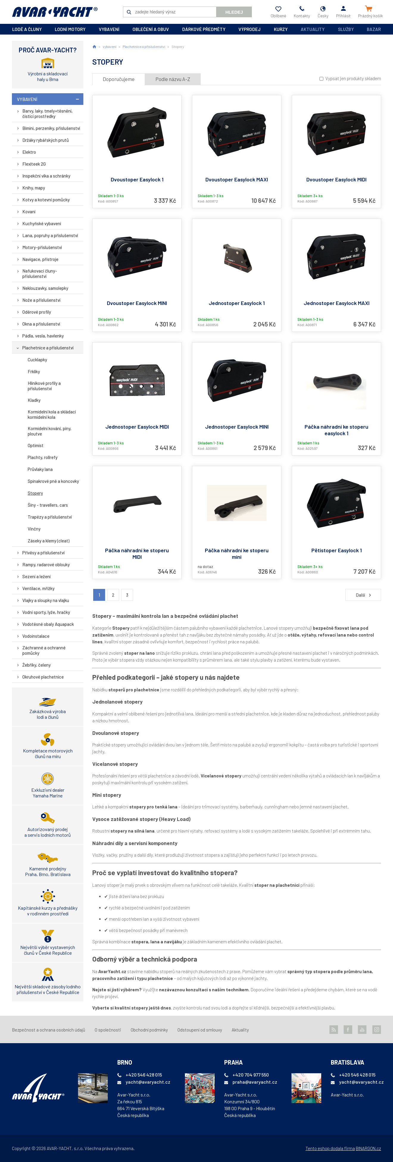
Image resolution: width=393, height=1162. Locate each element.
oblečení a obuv (150, 29)
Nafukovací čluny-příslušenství (39, 273)
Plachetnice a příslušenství (48, 347)
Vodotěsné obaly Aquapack (48, 624)
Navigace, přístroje (40, 259)
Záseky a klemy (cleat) (48, 540)
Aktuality (313, 29)
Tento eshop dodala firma (330, 1148)
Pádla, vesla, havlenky (43, 335)
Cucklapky (37, 359)
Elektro (29, 152)
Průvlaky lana (40, 469)
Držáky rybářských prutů (45, 140)
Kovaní (28, 211)
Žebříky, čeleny (36, 665)
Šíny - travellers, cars (48, 505)
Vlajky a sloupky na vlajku (45, 600)
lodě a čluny (27, 29)
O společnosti (108, 1029)
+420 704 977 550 (251, 1074)
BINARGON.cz (368, 1148)
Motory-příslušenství (42, 247)
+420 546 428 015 (144, 1074)
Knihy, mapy (33, 187)
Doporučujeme (119, 79)
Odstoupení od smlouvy (199, 1029)
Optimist (35, 445)
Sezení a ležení (36, 576)
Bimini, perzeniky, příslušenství (51, 128)
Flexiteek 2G (34, 164)
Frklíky (34, 371)
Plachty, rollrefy (42, 457)
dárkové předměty (203, 29)
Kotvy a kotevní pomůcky (46, 199)
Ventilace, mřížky (38, 588)
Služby (346, 29)
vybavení (109, 29)
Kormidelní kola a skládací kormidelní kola (52, 414)
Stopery (35, 493)
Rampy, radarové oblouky (46, 564)
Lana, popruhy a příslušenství (50, 235)
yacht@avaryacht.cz (148, 1082)
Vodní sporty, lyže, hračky (46, 612)
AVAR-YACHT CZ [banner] (55, 12)
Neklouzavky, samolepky (45, 288)
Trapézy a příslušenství (50, 516)
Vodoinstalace (35, 636)
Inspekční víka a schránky (46, 175)
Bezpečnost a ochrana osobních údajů (48, 1029)
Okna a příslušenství (41, 323)
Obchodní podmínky (149, 1029)
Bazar (374, 29)
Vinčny (34, 528)
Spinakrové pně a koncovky (53, 481)
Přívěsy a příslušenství (43, 552)
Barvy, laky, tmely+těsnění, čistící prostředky (47, 113)
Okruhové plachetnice (43, 676)
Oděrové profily (36, 312)
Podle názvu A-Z (172, 79)
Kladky (34, 400)
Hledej (234, 12)
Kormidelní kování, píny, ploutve (49, 431)
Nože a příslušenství (41, 300)
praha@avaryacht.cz (255, 1082)
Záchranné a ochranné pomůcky (44, 650)
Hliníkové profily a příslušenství (44, 385)
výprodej (249, 29)
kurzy (281, 29)
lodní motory (70, 29)
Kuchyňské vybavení (41, 223)
